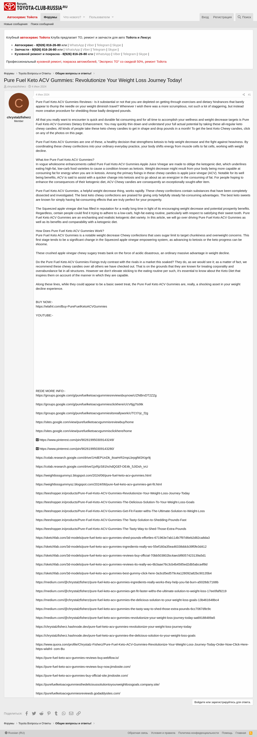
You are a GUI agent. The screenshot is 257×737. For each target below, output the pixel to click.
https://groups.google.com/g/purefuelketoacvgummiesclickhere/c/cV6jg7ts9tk (89, 404)
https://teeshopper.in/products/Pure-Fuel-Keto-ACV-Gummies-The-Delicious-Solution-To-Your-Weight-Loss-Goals (115, 502)
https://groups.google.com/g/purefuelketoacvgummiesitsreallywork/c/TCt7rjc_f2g (92, 413)
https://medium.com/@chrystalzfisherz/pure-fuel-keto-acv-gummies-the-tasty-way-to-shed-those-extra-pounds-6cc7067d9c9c (123, 609)
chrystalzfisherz (16, 86)
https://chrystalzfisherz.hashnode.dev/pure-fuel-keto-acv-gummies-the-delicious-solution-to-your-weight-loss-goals (116, 635)
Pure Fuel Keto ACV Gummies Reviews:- (65, 102)
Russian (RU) (15, 732)
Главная (241, 732)
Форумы (50, 17)
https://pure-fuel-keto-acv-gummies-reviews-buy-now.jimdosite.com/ (83, 666)
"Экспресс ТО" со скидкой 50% (120, 61)
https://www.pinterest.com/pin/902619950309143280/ (75, 448)
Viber (90, 45)
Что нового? (72, 17)
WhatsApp (77, 45)
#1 (249, 94)
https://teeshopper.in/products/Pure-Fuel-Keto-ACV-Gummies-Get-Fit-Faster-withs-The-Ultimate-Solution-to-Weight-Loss (120, 511)
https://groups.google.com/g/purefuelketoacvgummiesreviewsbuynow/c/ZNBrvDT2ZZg (96, 395)
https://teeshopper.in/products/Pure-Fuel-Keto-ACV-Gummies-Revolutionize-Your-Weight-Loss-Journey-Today (113, 493)
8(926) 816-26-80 (48, 45)
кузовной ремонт (49, 61)
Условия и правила (163, 732)
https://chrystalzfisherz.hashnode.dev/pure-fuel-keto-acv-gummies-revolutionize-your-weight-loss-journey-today (114, 626)
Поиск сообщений (42, 24)
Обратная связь (138, 732)
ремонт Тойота (155, 61)
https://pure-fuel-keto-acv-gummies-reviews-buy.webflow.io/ (77, 657)
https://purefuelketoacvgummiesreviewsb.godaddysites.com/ (78, 693)
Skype (117, 45)
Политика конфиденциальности (198, 732)
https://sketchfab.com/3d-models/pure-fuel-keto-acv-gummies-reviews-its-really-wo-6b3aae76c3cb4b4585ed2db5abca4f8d (122, 564)
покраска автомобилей (80, 61)
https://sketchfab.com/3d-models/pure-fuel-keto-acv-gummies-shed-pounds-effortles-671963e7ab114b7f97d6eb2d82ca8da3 (123, 537)
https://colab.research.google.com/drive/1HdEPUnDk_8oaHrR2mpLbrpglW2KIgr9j (93, 457)
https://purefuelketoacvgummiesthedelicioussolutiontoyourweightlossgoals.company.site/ (98, 684)
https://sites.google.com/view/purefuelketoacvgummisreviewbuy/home (85, 422)
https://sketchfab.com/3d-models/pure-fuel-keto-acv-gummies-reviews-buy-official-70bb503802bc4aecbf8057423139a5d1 (121, 555)
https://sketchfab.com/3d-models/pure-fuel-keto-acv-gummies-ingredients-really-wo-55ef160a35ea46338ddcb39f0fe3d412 (121, 546)
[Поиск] (244, 17)
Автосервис (24, 45)
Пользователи (99, 17)
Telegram (103, 45)
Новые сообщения (16, 24)
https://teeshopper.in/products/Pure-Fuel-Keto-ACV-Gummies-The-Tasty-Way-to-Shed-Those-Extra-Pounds (111, 529)
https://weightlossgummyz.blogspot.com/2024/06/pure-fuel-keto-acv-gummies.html (93, 475)
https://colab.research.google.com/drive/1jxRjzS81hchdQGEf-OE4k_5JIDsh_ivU (92, 466)
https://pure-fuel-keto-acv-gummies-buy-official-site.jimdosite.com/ (82, 675)
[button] (84, 17)
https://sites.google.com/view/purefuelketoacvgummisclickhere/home (84, 431)
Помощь (227, 732)
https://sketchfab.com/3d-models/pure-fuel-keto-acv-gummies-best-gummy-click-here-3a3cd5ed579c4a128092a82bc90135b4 (124, 573)
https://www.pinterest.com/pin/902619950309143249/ (75, 440)
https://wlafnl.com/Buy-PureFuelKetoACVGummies (71, 306)
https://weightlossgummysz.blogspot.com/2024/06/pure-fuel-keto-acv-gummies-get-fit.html (99, 484)
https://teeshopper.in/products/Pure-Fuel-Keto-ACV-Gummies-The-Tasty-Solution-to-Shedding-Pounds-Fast (111, 520)
